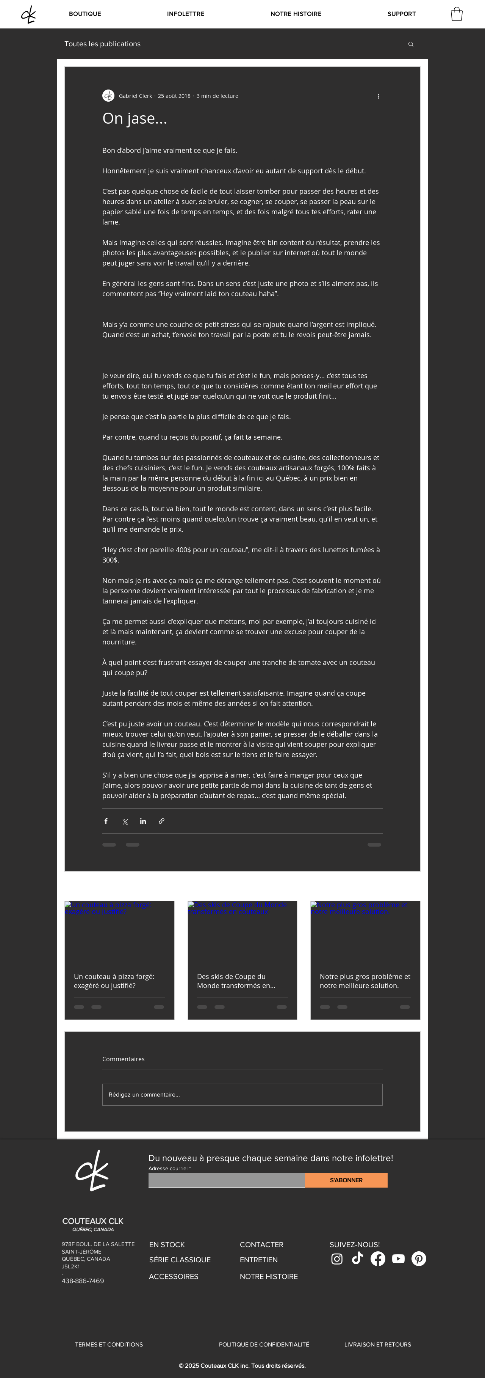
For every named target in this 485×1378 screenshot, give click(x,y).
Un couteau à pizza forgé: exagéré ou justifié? (114, 981)
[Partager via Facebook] (106, 821)
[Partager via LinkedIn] (143, 821)
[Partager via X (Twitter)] (124, 821)
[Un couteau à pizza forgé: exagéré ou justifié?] (119, 932)
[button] (84, 14)
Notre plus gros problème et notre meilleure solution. (365, 981)
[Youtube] (398, 1258)
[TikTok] (357, 1258)
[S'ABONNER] (346, 1180)
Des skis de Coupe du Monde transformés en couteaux (233, 981)
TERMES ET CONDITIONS (109, 1344)
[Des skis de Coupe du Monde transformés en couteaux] (242, 932)
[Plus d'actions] (378, 95)
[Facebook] (378, 1258)
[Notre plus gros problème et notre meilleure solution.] (365, 932)
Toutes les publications (102, 43)
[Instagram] (337, 1258)
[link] (457, 14)
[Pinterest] (418, 1258)
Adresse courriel (168, 1168)
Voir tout (410, 887)
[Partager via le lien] (161, 821)
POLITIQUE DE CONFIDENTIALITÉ (264, 1344)
